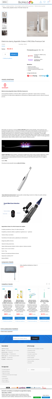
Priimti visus (37, 397)
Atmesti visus (46, 397)
